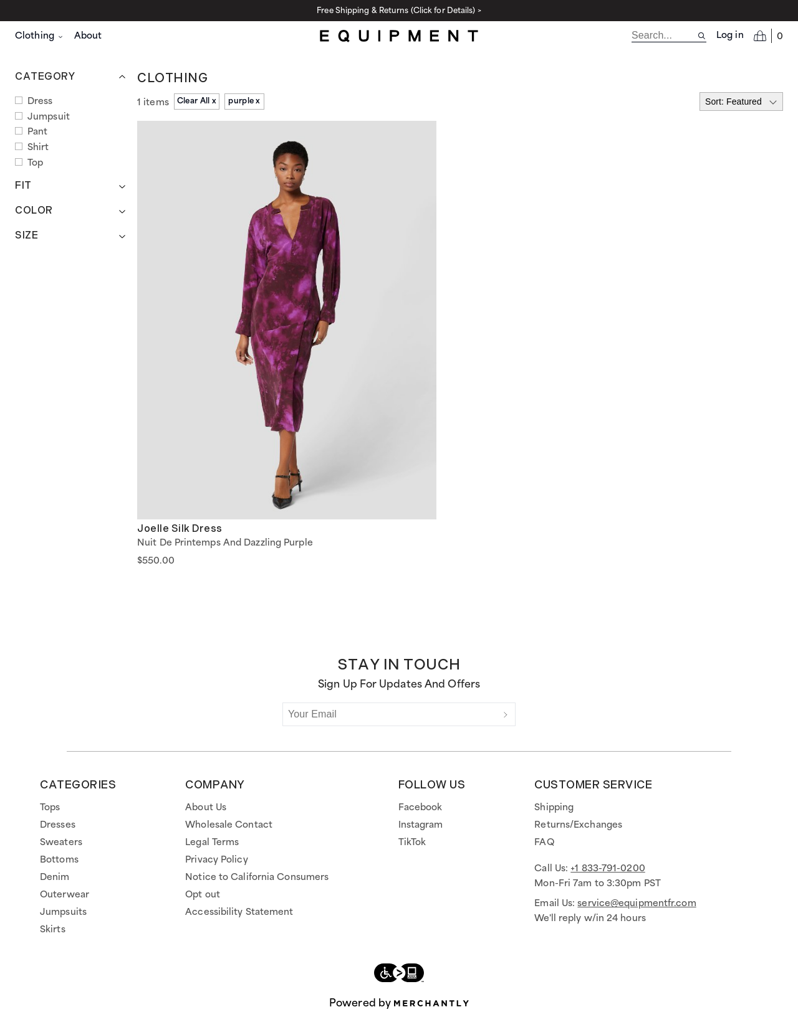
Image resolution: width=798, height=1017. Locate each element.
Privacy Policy (216, 860)
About (88, 36)
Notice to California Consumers (257, 877)
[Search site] (701, 35)
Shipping (554, 807)
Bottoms (59, 860)
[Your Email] (389, 714)
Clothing (39, 36)
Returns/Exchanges (578, 825)
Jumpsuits (63, 912)
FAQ (544, 842)
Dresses (57, 825)
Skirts (52, 929)
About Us (205, 807)
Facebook (420, 807)
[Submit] (505, 714)
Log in (730, 35)
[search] (664, 35)
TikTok (412, 842)
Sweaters (61, 842)
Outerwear (64, 895)
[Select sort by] (741, 101)
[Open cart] (768, 35)
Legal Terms (212, 842)
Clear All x (196, 101)
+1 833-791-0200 (607, 868)
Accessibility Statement (239, 912)
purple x (244, 101)
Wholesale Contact (228, 825)
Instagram (420, 825)
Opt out (202, 895)
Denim (55, 877)
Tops (50, 807)
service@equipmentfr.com (636, 903)
